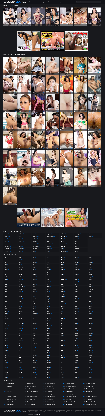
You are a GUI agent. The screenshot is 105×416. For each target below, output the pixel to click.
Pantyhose (50, 243)
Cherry (21, 284)
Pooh (76, 325)
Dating (59, 2)
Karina (35, 362)
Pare (76, 277)
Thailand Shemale (70, 383)
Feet (34, 234)
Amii (6, 279)
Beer (6, 345)
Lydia (48, 306)
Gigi (20, 374)
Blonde (21, 238)
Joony (34, 338)
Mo (48, 374)
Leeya (49, 286)
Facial (21, 251)
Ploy (76, 313)
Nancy (63, 286)
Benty (7, 355)
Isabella (35, 299)
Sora (90, 269)
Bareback (8, 243)
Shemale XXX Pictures (91, 396)
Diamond (21, 323)
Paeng (77, 257)
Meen (48, 335)
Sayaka (77, 365)
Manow (49, 316)
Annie (6, 296)
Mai (48, 308)
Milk (48, 352)
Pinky (77, 311)
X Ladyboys (9, 386)
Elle (20, 333)
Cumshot (22, 248)
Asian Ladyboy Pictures (52, 394)
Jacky (34, 303)
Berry (6, 360)
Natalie (63, 301)
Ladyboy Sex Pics (36, 414)
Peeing (49, 246)
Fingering (36, 236)
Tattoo (77, 236)
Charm (21, 279)
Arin (6, 303)
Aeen (6, 259)
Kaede (35, 355)
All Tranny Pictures (51, 407)
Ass (7, 238)
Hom (34, 286)
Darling (21, 311)
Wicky (91, 348)
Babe (7, 241)
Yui (90, 370)
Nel (62, 313)
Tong (90, 316)
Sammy (77, 355)
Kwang (49, 269)
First (20, 357)
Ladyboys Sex (10, 407)
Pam (76, 264)
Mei (48, 340)
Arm (6, 308)
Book (6, 374)
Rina (76, 343)
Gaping (35, 241)
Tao (90, 301)
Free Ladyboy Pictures (12, 388)
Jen (34, 321)
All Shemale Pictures (71, 386)
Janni (34, 311)
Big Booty (8, 248)
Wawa (91, 343)
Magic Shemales (51, 396)
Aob (6, 299)
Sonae (91, 262)
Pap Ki (77, 274)
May (48, 328)
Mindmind (49, 362)
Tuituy (91, 323)
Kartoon (35, 367)
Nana (62, 284)
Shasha (77, 370)
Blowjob (22, 241)
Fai (20, 345)
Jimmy (35, 333)
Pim (76, 306)
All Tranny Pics (69, 404)
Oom (62, 377)
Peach (77, 291)
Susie (90, 284)
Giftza (20, 372)
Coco (21, 294)
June (34, 350)
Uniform (77, 248)
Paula (76, 289)
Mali (48, 311)
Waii (90, 338)
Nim (62, 321)
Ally (6, 272)
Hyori (35, 291)
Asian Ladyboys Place (32, 396)
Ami (6, 277)
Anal (7, 234)
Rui (76, 350)
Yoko (91, 362)
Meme (49, 343)
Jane (34, 308)
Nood (62, 338)
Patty (77, 286)
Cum (21, 246)
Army (7, 311)
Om (62, 372)
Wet (90, 234)
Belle (6, 352)
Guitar (35, 277)
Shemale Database (31, 394)
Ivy (34, 301)
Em (20, 335)
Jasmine (35, 313)
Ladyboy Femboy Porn (91, 394)
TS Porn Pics (10, 394)
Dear (20, 313)
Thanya (91, 308)
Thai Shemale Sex (90, 388)
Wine (91, 350)
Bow (6, 377)
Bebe (6, 340)
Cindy (21, 291)
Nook (62, 343)
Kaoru (35, 360)
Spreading (64, 251)
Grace (35, 272)
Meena (49, 338)
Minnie (49, 367)
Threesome (78, 243)
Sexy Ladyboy (10, 404)
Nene (62, 316)
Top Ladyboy (10, 391)
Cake (20, 264)
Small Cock (64, 243)
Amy (6, 286)
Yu (90, 367)
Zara (90, 377)
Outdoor (49, 238)
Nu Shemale (89, 399)
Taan (90, 291)
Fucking (35, 238)
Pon (76, 318)
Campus (21, 267)
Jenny (35, 323)
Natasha (63, 303)
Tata (90, 303)
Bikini (21, 236)
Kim (48, 259)
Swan (91, 286)
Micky (48, 350)
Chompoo (22, 286)
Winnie (91, 352)
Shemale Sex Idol (70, 401)
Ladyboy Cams (52, 2)
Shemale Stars (89, 386)
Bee (6, 343)
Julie (34, 348)
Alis (6, 267)
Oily (62, 367)
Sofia (90, 257)
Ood (62, 374)
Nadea (63, 269)
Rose (77, 348)
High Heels (36, 246)
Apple (6, 301)
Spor (90, 272)
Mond (63, 259)
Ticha (91, 311)
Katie (34, 372)
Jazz (34, 316)
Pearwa (77, 294)
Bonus (7, 372)
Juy (34, 352)
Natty (63, 308)
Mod (48, 377)
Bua (20, 262)
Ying (90, 360)
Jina (34, 335)
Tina (90, 313)
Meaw (49, 333)
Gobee (35, 262)
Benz (7, 357)
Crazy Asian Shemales (32, 391)
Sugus (91, 277)
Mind (48, 360)
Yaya (90, 357)
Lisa (48, 301)
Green (35, 274)
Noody (63, 340)
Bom (6, 367)
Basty (6, 333)
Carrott (21, 274)
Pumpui (77, 335)
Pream (77, 333)
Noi (62, 330)
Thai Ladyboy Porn (70, 394)
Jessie (35, 328)
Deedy (21, 318)
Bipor (6, 362)
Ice (34, 294)
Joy (34, 340)
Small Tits (64, 246)
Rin (76, 340)
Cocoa (21, 296)
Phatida (77, 296)
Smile (77, 372)
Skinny (63, 241)
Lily (48, 291)
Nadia (63, 272)
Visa (90, 335)
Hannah (35, 281)
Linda (48, 296)
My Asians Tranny (31, 401)
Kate (34, 370)
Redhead (64, 234)
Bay (6, 335)
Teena (91, 306)
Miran (49, 372)
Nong (62, 333)
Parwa (77, 281)
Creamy (21, 301)
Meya (48, 345)
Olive (62, 370)
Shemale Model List (91, 404)
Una (90, 328)
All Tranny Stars (11, 401)
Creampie (22, 243)
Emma (21, 338)
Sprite (91, 274)
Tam (90, 296)
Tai (90, 294)
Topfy (90, 321)
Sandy (77, 360)
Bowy (20, 257)
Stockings (78, 234)
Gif (20, 367)
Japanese (36, 248)
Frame (21, 362)
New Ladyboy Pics (11, 399)
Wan (90, 340)
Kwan (48, 267)
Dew (20, 321)
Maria (48, 323)
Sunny (91, 281)
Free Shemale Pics (31, 388)
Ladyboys (68, 399)
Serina (77, 367)
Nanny (63, 294)
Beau (6, 338)
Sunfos (91, 279)
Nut (62, 355)
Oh (62, 362)
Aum (6, 313)
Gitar (34, 259)
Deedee (21, 316)
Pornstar (49, 248)
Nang (62, 289)
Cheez (21, 281)
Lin (48, 294)
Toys (77, 246)
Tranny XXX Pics (31, 399)
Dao (20, 306)
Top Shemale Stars (51, 388)
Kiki (48, 257)
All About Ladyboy (51, 401)
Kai (34, 357)
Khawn (35, 377)
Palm (76, 259)
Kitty (48, 264)
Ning (62, 323)
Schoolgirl (64, 236)
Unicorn (91, 330)
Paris (77, 279)
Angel (6, 289)
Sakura (77, 352)
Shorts (63, 238)
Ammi (6, 281)
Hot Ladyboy (49, 391)
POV (48, 251)
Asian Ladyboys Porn (91, 401)
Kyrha (48, 274)
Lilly (48, 289)
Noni (62, 335)
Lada (48, 277)
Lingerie (50, 234)
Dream (21, 328)
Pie (76, 303)
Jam (34, 306)
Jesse (34, 325)
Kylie (48, 272)
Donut (21, 325)
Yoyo (91, 365)
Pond (77, 321)
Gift (20, 370)
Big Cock (8, 251)
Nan (62, 281)
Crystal (21, 303)
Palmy (77, 262)
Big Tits (21, 234)
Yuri (90, 374)
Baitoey (7, 321)
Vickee (91, 333)
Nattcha (63, 306)
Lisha (48, 303)
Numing (63, 350)
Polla (76, 316)
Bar (6, 330)
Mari (48, 321)
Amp (6, 284)
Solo (63, 248)
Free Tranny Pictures (71, 396)
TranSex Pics (50, 399)
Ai (5, 262)
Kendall (35, 374)
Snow (76, 374)
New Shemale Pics (51, 404)
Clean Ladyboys (10, 383)
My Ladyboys (89, 391)
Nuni (62, 352)
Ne (62, 311)
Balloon (7, 325)
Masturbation (51, 236)
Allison (7, 269)
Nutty (63, 357)
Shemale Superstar (11, 396)
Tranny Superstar (31, 404)
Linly (48, 299)
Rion (76, 345)
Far (20, 350)
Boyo (20, 259)
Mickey (49, 348)
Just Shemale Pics (70, 388)
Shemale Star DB (70, 407)
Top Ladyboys (50, 386)
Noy (62, 348)
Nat (62, 299)
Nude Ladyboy (30, 383)
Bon (6, 370)
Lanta (49, 281)
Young (91, 236)
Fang (20, 348)
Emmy (21, 340)
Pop (76, 328)
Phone (77, 299)
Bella (6, 350)
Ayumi (7, 316)
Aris (6, 306)
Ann (6, 291)
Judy (34, 345)
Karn (34, 365)
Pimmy (77, 308)
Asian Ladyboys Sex (31, 386)
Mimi (49, 357)
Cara (20, 272)
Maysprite (49, 330)
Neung (63, 318)
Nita (62, 325)
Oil (62, 365)
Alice (6, 264)
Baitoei (7, 318)
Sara (76, 362)
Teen (77, 238)
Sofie (90, 259)
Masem (49, 325)
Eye (20, 343)
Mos (62, 267)
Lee (48, 284)
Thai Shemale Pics (51, 383)
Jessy (34, 330)
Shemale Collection (90, 383)
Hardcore (36, 243)
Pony (76, 323)
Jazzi (34, 318)
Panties (49, 241)
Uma (90, 325)
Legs (34, 251)
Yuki (90, 372)
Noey (62, 328)
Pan (76, 267)
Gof (34, 264)
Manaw (49, 313)
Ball (6, 323)
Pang (76, 272)
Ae (6, 257)
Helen (35, 284)
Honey (35, 289)
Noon (63, 345)
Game (20, 365)
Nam (62, 274)
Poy (76, 330)
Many (49, 318)
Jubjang (35, 343)
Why (90, 345)
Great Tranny (69, 391)
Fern (20, 355)
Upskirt (77, 251)
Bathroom (8, 246)
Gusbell (35, 279)
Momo (63, 257)
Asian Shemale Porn (91, 407)
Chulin (21, 289)
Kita (48, 262)
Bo (6, 365)
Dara (20, 308)
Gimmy (21, 377)
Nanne (63, 291)
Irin (34, 296)
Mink (48, 365)
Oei (62, 360)
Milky (48, 355)
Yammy (91, 355)
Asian (7, 236)
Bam (6, 328)
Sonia (90, 264)
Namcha (63, 277)
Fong (20, 360)
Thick (77, 241)
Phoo (76, 301)
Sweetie (91, 289)
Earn (20, 330)
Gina (34, 257)
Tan (90, 299)
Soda (77, 377)
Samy (76, 357)
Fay (20, 352)
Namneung (64, 279)
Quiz (76, 338)
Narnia (63, 296)
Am (6, 274)
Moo (62, 264)
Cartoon (21, 277)
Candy (21, 269)
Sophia (91, 267)
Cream (21, 299)
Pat (76, 284)
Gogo (34, 267)
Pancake (77, 269)
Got (34, 269)
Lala (48, 279)
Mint (48, 370)
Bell (6, 348)
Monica (63, 262)
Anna (7, 294)
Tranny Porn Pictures (32, 407)
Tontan (91, 318)
